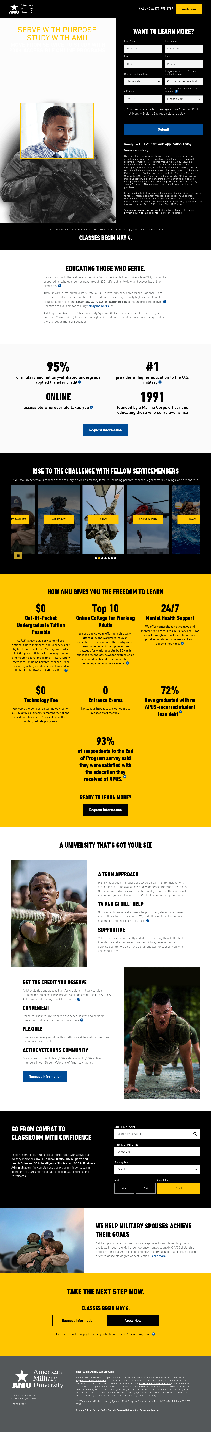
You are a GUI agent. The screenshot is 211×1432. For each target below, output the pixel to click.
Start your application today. (170, 144)
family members (98, 306)
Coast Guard (150, 519)
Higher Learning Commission (91, 1381)
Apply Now (189, 9)
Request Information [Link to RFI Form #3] (45, 1076)
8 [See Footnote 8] (127, 663)
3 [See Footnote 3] (164, 301)
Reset (178, 1188)
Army (105, 519)
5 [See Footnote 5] (160, 382)
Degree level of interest (136, 74)
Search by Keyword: (125, 1126)
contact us (158, 213)
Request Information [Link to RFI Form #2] (105, 810)
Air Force (61, 519)
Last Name (171, 41)
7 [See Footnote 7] (66, 670)
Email (127, 56)
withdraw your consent (147, 210)
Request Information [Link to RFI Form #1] (105, 430)
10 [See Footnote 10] (180, 711)
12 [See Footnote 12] (148, 920)
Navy (194, 519)
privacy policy (132, 213)
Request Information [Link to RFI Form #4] (78, 1320)
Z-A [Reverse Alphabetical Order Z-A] (146, 1188)
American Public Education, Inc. (155, 1384)
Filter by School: (123, 1162)
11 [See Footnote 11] (125, 776)
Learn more (158, 1256)
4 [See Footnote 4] (79, 382)
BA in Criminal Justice (50, 1159)
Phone (168, 56)
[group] (61, 519)
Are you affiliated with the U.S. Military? (181, 90)
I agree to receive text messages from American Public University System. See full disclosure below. (164, 111)
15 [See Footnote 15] (153, 1334)
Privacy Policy (83, 1410)
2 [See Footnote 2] (59, 286)
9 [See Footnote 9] (182, 643)
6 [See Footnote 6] (91, 407)
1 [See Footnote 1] (176, 91)
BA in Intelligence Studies (50, 1163)
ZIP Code (129, 91)
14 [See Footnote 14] (82, 1020)
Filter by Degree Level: (126, 1144)
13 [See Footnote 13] (79, 999)
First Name (130, 41)
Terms (96, 1410)
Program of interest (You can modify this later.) (180, 73)
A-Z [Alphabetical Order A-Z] (124, 1188)
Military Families (16, 519)
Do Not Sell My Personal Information (130, 1410)
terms (144, 213)
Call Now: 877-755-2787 (156, 8)
